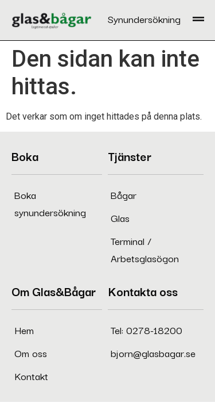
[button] (198, 20)
